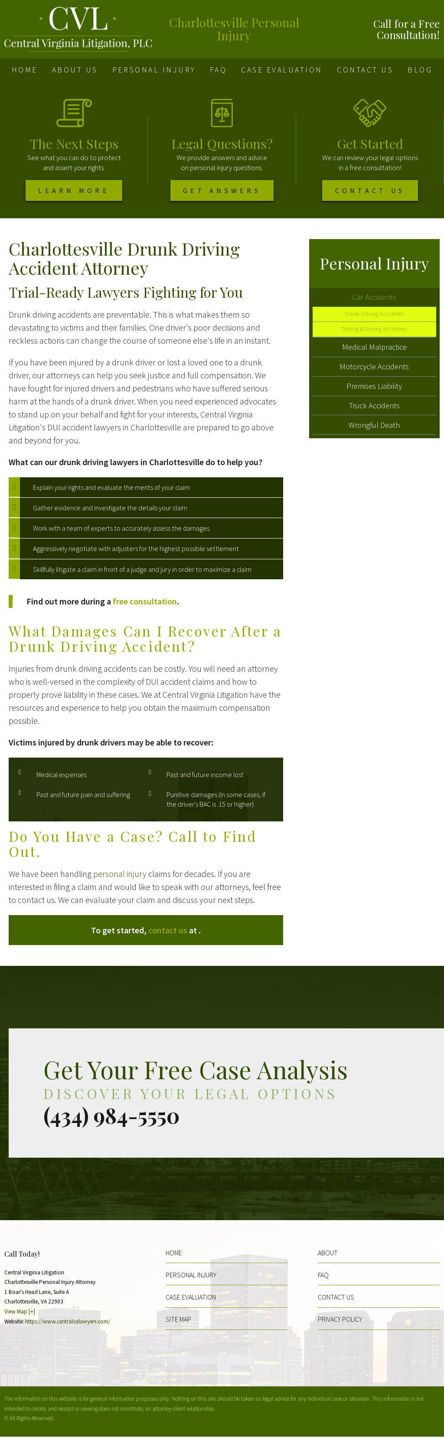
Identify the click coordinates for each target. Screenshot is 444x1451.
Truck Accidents (374, 440)
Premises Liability (374, 417)
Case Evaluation (282, 70)
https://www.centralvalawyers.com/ (68, 1335)
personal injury (120, 887)
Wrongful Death (374, 463)
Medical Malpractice (374, 371)
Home (25, 70)
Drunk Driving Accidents (374, 332)
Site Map (178, 1333)
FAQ (218, 70)
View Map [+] (19, 1325)
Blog (420, 70)
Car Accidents (374, 312)
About (328, 1266)
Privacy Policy (340, 1333)
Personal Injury (154, 70)
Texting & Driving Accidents (374, 350)
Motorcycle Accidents (374, 394)
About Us (75, 70)
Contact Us (365, 70)
